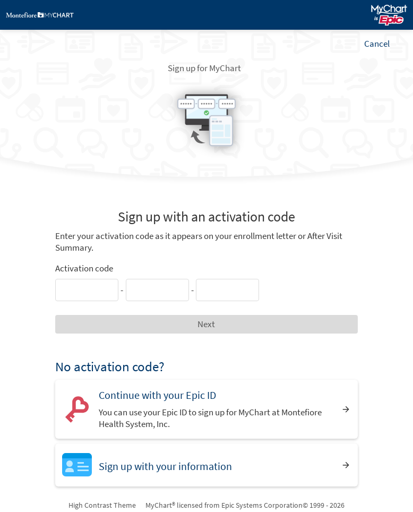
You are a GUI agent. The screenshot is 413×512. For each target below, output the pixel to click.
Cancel (377, 43)
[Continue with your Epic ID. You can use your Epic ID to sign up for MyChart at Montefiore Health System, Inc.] (206, 409)
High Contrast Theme (102, 505)
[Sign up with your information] (206, 465)
